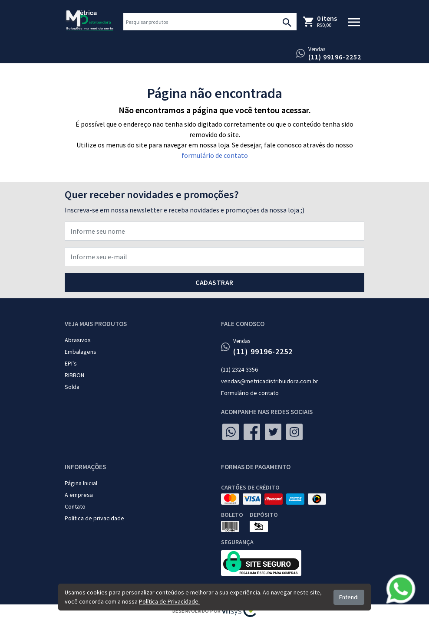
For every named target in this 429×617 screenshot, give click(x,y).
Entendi (349, 597)
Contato (75, 506)
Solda (72, 387)
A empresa (79, 495)
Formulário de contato (250, 393)
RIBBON (74, 375)
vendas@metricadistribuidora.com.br (269, 381)
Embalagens (80, 352)
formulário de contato (215, 155)
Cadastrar (214, 282)
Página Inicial (81, 483)
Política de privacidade (94, 518)
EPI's (71, 363)
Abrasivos (78, 340)
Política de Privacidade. (169, 601)
